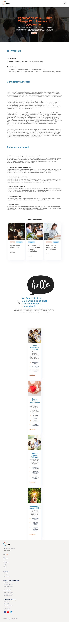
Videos (5, 567)
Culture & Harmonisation (8, 592)
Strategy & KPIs (6, 574)
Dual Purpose (6, 603)
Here (7, 554)
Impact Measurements (8, 584)
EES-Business (6, 576)
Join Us (5, 564)
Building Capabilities (8, 595)
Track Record (6, 562)
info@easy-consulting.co (9, 548)
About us (5, 561)
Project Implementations (8, 586)
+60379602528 (7, 550)
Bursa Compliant (7, 601)
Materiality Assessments (8, 605)
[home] (6, 3)
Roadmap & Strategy (8, 582)
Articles (5, 566)
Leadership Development (8, 594)
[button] (65, 3)
